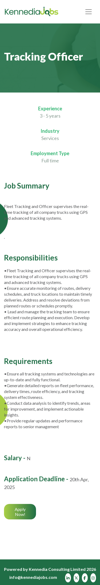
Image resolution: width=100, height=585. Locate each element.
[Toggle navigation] (88, 12)
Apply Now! (20, 512)
